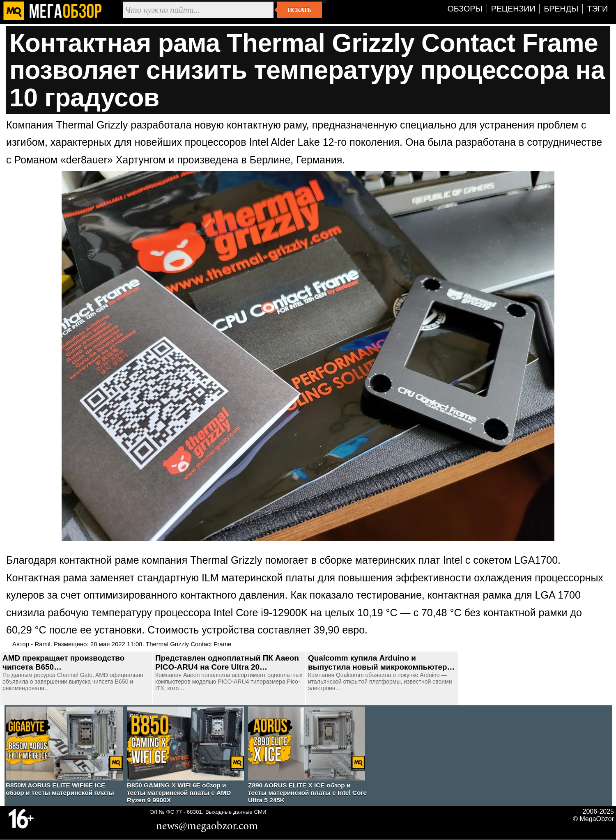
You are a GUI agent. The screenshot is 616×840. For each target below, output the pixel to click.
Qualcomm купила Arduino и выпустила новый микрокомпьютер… (381, 662)
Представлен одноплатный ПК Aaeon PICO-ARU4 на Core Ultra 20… (227, 662)
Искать (299, 10)
